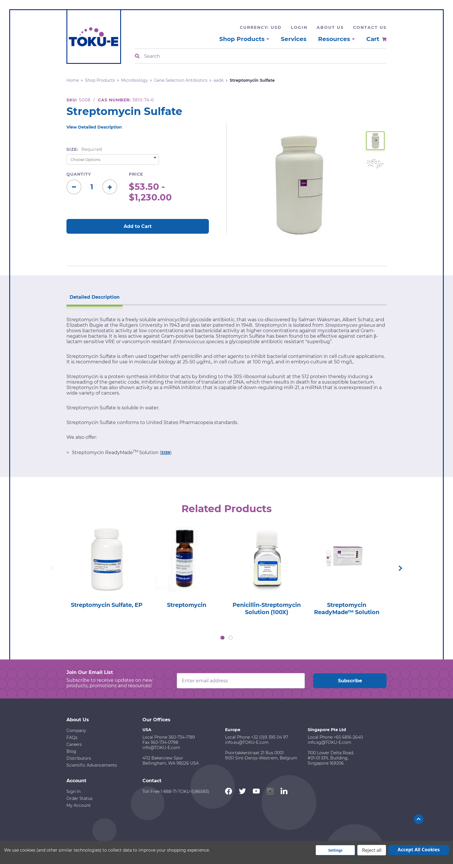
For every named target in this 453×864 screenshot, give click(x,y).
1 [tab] (222, 638)
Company (76, 730)
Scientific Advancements (91, 765)
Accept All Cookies (419, 849)
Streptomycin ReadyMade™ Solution (346, 608)
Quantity (78, 174)
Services (294, 39)
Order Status (79, 798)
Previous (52, 568)
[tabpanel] (106, 569)
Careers (74, 744)
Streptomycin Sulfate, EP (106, 608)
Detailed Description (94, 296)
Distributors (78, 758)
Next (400, 568)
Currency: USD (261, 27)
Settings (335, 850)
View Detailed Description (94, 127)
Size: (84, 149)
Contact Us (370, 27)
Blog (71, 751)
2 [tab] (231, 638)
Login (299, 27)
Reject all (371, 850)
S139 (165, 452)
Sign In (73, 791)
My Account (78, 805)
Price (136, 174)
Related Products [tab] (226, 508)
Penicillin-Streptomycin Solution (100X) (266, 608)
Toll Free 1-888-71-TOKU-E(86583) (175, 791)
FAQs (71, 737)
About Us (330, 27)
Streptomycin (186, 604)
